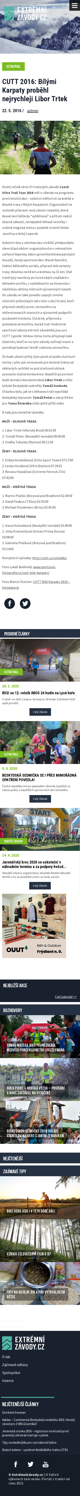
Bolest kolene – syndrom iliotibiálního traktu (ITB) (35, 1450)
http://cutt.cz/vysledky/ (49, 558)
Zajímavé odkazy (15, 1364)
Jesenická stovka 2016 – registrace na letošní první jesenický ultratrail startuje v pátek (35, 1433)
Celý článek (40, 712)
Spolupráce (11, 1372)
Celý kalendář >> (66, 997)
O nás (6, 1356)
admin (32, 110)
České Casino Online (11, 1320)
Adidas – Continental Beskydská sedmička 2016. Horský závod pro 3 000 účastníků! (38, 1422)
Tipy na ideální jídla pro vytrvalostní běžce (29, 1442)
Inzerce (8, 1380)
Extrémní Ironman (14, 1412)
